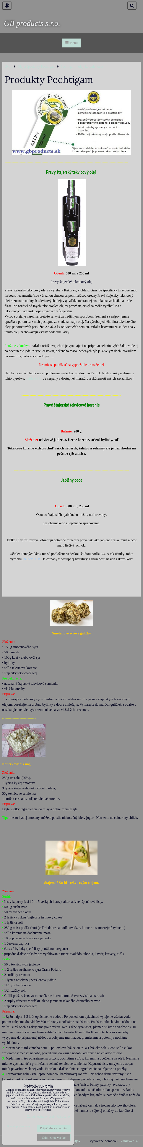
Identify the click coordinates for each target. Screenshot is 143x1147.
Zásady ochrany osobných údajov (49, 1116)
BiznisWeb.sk (128, 1141)
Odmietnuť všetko (54, 1137)
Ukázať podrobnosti (19, 1126)
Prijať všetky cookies (54, 1128)
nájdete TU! (34, 378)
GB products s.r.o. (32, 23)
